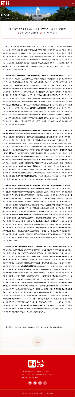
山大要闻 (15, 18)
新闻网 (6, 18)
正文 (21, 18)
